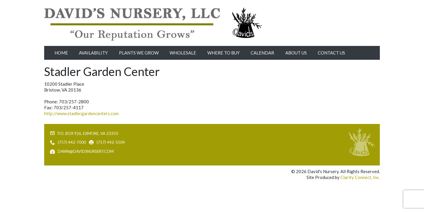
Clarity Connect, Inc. (360, 177)
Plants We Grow (139, 52)
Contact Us (331, 52)
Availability (93, 52)
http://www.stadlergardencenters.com (81, 113)
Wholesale (183, 52)
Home (61, 52)
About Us (296, 52)
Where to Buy (223, 52)
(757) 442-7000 (72, 142)
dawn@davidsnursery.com (86, 151)
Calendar (262, 52)
